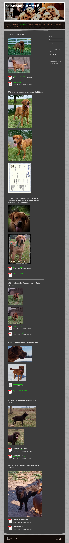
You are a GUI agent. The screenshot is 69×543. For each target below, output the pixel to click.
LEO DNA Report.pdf (18, 333)
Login (60, 538)
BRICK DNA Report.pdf (19, 273)
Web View (59, 539)
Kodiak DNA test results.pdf (20, 449)
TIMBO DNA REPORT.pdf (20, 390)
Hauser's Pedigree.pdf (19, 76)
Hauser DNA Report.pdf (19, 82)
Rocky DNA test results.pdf (20, 521)
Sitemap (14, 538)
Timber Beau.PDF (18, 384)
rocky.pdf (15, 528)
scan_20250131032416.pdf (20, 456)
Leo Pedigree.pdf (17, 326)
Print (9, 538)
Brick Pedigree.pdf (18, 267)
